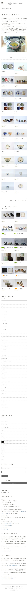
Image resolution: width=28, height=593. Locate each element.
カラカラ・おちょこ (5, 220)
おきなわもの (4, 404)
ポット (2, 433)
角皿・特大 (4, 275)
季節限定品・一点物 (7, 442)
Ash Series (5, 323)
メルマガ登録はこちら (14, 483)
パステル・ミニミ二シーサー (20, 234)
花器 (2, 436)
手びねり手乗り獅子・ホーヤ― (20, 248)
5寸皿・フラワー (4, 98)
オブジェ (3, 399)
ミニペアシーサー (19, 275)
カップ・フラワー (4, 138)
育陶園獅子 (3, 393)
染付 (4, 343)
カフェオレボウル (4, 164)
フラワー (5, 372)
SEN (4, 338)
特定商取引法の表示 (9, 588)
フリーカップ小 (17, 125)
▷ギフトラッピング (5, 551)
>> (25, 57)
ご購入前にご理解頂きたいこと (13, 565)
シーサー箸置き (18, 288)
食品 (4, 410)
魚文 (4, 317)
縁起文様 (5, 326)
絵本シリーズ (6, 384)
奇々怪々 (5, 401)
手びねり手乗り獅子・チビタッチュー (7, 248)
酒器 (4, 352)
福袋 (2, 459)
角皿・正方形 (18, 220)
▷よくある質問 (4, 529)
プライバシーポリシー (18, 588)
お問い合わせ (8, 586)
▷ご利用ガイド (4, 527)
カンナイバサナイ (7, 335)
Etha (2, 390)
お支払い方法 (8, 523)
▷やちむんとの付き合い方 (7, 578)
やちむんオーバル (4, 85)
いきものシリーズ (7, 367)
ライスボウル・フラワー (19, 138)
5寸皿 (2, 111)
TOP (2, 8)
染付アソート (6, 340)
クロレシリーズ (6, 381)
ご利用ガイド (23, 511)
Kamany (3, 332)
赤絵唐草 (5, 314)
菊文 (4, 369)
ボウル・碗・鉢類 (5, 427)
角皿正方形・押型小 (19, 262)
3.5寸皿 (15, 111)
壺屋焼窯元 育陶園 (14, 590)
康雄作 (4, 349)
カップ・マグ (4, 421)
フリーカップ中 (17, 178)
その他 (4, 329)
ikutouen (3, 306)
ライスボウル (3, 125)
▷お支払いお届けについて (7, 525)
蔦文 (4, 375)
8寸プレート (16, 164)
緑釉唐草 (5, 320)
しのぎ (4, 364)
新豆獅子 (4, 233)
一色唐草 (5, 311)
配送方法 (20, 586)
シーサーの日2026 (7, 396)
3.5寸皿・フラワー (18, 98)
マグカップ (3, 178)
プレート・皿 (4, 424)
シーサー (3, 439)
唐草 (4, 308)
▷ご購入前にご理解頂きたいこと (8, 577)
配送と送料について (6, 513)
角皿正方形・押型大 (5, 262)
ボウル (15, 71)
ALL (2, 303)
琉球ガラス (5, 407)
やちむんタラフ (17, 85)
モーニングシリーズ (7, 361)
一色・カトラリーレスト (6, 288)
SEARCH (4, 476)
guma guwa (8, 8)
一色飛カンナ (6, 346)
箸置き (2, 447)
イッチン (5, 378)
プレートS (3, 71)
